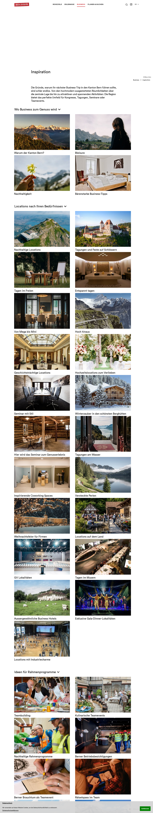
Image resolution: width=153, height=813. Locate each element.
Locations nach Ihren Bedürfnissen (40, 206)
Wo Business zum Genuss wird (37, 109)
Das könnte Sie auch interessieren (39, 687)
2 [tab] (76, 766)
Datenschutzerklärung (10, 810)
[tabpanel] (29, 751)
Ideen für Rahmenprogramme (36, 508)
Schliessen (145, 809)
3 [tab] (80, 766)
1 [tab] (72, 766)
